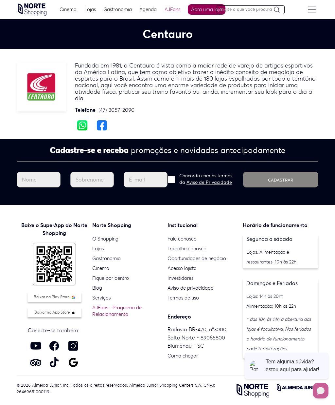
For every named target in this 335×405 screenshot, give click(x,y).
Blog (97, 288)
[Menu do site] (313, 9)
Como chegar (183, 356)
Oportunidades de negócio (197, 258)
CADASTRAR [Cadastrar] (280, 180)
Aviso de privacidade (190, 288)
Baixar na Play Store (54, 296)
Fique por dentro (110, 278)
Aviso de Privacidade (209, 182)
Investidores (180, 278)
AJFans (173, 9)
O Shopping (105, 239)
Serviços (101, 298)
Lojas (91, 9)
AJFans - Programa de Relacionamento (117, 310)
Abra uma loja (207, 9)
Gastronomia (118, 9)
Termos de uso (183, 298)
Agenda (149, 9)
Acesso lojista (182, 268)
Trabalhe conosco (187, 248)
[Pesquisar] (280, 10)
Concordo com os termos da (205, 179)
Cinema (69, 9)
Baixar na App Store (54, 312)
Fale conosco (182, 239)
